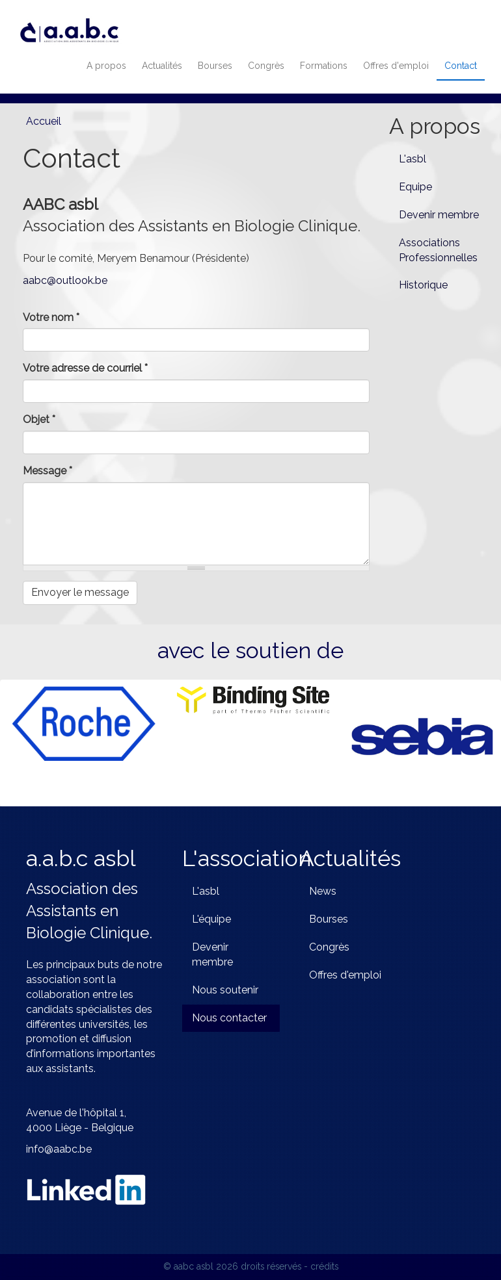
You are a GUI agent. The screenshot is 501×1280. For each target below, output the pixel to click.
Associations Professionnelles (438, 250)
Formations (323, 65)
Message (47, 471)
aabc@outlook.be (65, 280)
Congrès (266, 65)
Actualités (162, 65)
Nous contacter (229, 1018)
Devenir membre (439, 215)
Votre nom (51, 317)
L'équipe (211, 919)
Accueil (43, 121)
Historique (423, 285)
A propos (106, 65)
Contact (460, 65)
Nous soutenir (225, 990)
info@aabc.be (59, 1149)
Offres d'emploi (396, 65)
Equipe (415, 187)
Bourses (215, 65)
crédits (324, 1266)
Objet (39, 419)
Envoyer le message (80, 592)
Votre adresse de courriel (85, 368)
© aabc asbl (188, 1266)
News (322, 891)
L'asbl (412, 159)
